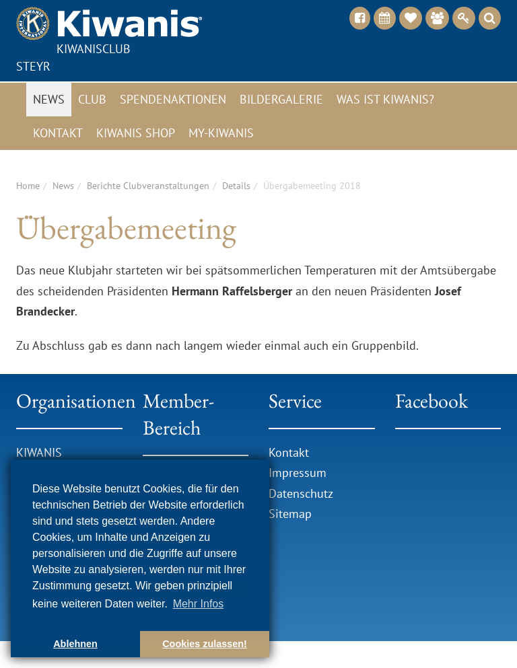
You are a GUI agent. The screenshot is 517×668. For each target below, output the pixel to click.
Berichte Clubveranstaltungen (148, 186)
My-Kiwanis (221, 133)
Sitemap (290, 513)
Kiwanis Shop (135, 133)
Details (236, 186)
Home (28, 186)
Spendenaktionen (173, 99)
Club (92, 99)
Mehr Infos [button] (198, 603)
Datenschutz (301, 493)
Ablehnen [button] (75, 643)
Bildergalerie (281, 99)
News (49, 99)
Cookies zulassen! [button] (204, 643)
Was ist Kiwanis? (385, 99)
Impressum (297, 472)
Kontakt (58, 133)
